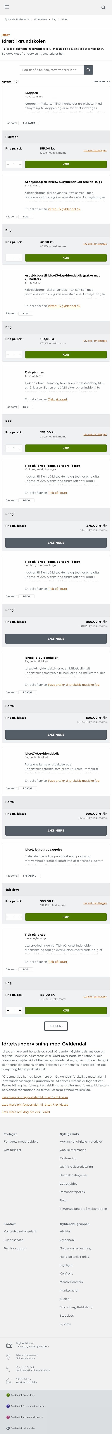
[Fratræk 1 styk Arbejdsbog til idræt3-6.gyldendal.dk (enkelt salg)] (8, 257)
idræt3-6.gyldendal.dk (64, 209)
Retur (64, 1200)
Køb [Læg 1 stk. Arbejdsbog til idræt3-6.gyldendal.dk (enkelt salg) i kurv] (66, 258)
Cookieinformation (73, 1150)
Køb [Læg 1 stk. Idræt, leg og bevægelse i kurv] (66, 917)
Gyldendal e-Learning (75, 1248)
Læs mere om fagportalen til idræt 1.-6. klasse (35, 1097)
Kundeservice (13, 1240)
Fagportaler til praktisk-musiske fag (73, 684)
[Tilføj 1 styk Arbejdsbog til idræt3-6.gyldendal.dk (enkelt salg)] (20, 257)
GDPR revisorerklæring (76, 1166)
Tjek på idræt (57, 399)
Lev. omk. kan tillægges (95, 150)
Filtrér (11, 81)
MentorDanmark (71, 1282)
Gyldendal (67, 1240)
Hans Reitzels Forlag (74, 1256)
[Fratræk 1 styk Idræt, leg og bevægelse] (8, 916)
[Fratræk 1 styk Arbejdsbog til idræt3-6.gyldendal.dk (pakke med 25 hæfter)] (8, 354)
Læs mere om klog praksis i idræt (26, 1112)
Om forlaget (12, 1150)
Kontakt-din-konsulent (20, 1231)
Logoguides (68, 1183)
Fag (54, 19)
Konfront (66, 1273)
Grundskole (40, 19)
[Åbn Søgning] (103, 7)
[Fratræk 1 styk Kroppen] (8, 164)
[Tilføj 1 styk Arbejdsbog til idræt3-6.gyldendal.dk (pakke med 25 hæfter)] (20, 354)
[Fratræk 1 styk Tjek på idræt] (8, 448)
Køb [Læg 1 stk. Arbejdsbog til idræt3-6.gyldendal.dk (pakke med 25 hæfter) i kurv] (66, 354)
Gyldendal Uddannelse (17, 19)
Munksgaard (69, 1290)
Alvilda (65, 1231)
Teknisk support (15, 1248)
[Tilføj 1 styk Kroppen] (20, 164)
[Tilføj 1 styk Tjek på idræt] (20, 448)
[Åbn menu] (7, 7)
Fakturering (68, 1158)
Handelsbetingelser (73, 1175)
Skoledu (65, 1299)
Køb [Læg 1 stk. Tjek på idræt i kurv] (66, 448)
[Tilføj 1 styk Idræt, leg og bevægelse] (20, 916)
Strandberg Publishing (76, 1307)
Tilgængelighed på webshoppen (83, 1208)
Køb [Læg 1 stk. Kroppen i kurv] (66, 164)
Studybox (67, 1315)
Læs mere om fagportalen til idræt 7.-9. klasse (35, 1104)
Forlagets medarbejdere (21, 1141)
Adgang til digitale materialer (81, 1141)
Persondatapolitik (72, 1192)
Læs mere (61, 544)
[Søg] (88, 70)
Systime (65, 1324)
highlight (66, 1265)
